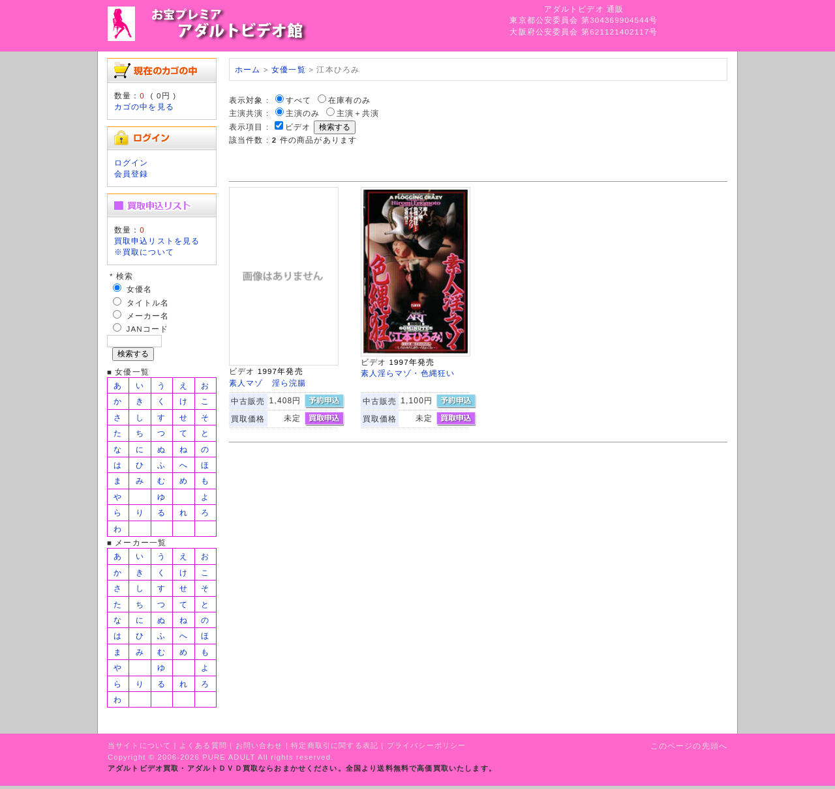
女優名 (139, 289)
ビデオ (298, 126)
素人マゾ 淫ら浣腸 (267, 383)
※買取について (144, 252)
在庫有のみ (349, 100)
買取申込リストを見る (157, 241)
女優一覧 (288, 69)
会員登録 (131, 173)
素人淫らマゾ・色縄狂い (408, 373)
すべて (298, 100)
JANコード (148, 328)
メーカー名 (148, 315)
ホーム (247, 69)
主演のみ (303, 113)
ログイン (131, 162)
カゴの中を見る (144, 106)
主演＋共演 (358, 113)
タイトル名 (148, 302)
